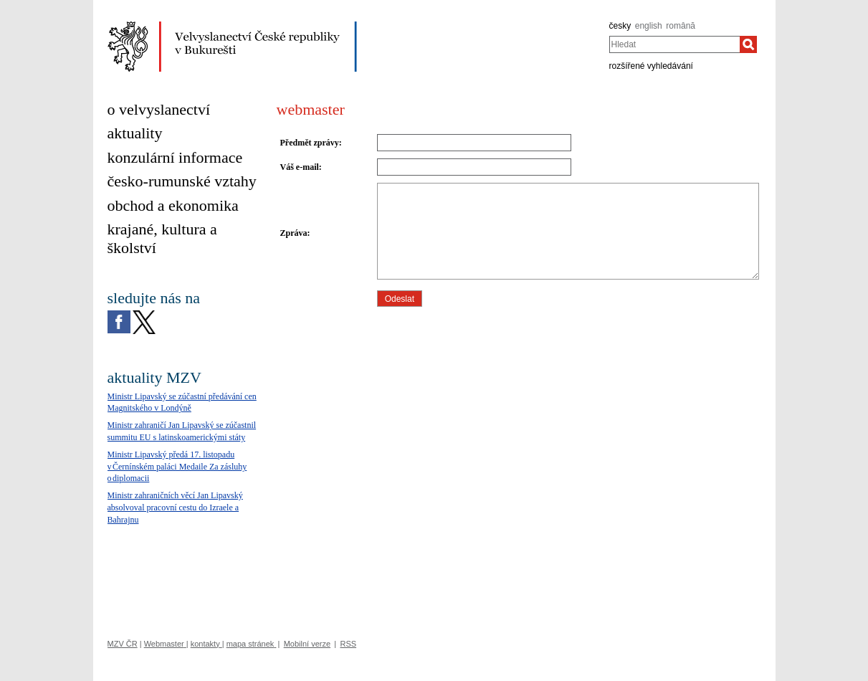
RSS (348, 643)
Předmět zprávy (309, 143)
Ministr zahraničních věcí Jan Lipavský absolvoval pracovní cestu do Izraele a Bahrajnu (175, 507)
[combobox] (674, 44)
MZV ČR (123, 643)
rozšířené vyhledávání (651, 66)
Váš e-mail (299, 167)
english (648, 26)
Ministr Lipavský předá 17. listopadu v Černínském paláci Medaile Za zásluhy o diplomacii (177, 466)
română (680, 26)
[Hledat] (748, 44)
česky (620, 26)
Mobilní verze (307, 643)
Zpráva (293, 233)
